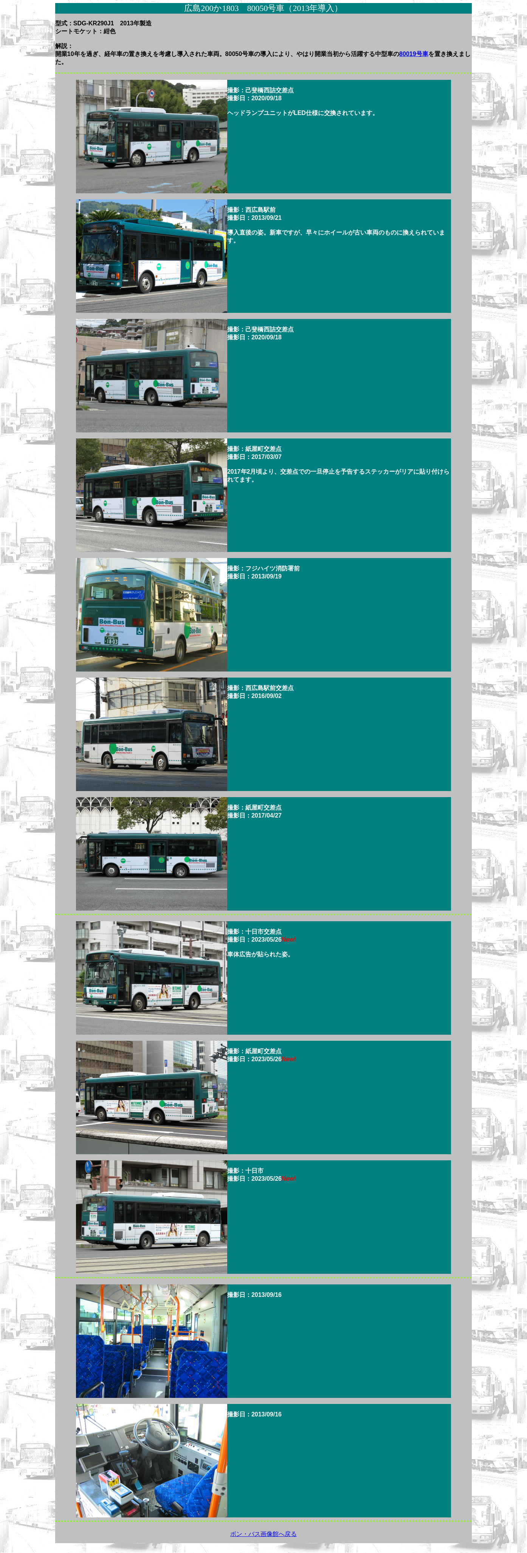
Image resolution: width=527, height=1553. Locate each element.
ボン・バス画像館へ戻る (263, 1534)
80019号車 (413, 54)
